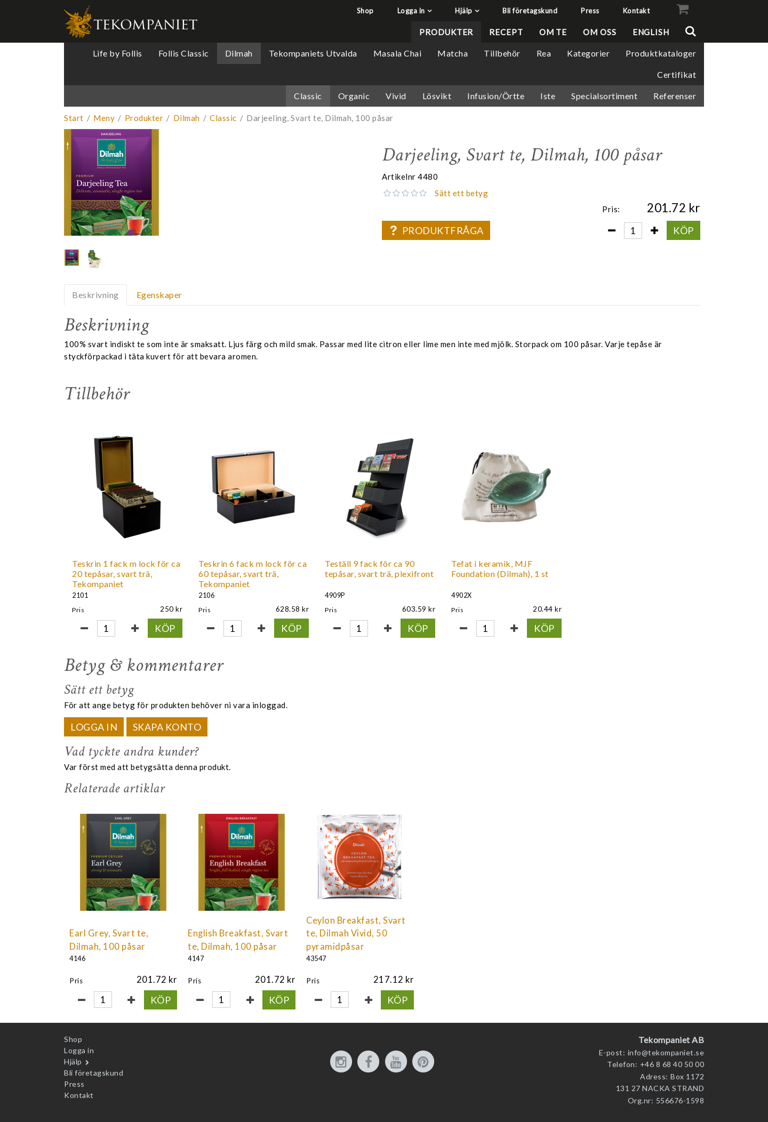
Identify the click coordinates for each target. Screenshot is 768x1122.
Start (74, 118)
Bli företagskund (529, 10)
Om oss (599, 32)
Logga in (411, 10)
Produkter (446, 32)
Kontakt (636, 10)
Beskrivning (95, 295)
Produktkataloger (661, 53)
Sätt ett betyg (461, 193)
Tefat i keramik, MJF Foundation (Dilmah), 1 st (500, 568)
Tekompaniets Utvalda (313, 53)
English (651, 32)
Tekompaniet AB (671, 1040)
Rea (544, 53)
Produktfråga (435, 230)
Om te (553, 32)
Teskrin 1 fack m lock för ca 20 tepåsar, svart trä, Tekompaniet (126, 573)
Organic (354, 96)
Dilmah (239, 53)
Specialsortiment (604, 96)
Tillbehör (502, 53)
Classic (308, 96)
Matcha (452, 53)
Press (590, 10)
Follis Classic (183, 53)
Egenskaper (159, 295)
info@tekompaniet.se (666, 1052)
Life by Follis (117, 53)
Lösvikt (437, 96)
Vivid (396, 96)
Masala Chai (397, 53)
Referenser (674, 96)
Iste (547, 96)
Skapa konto (167, 727)
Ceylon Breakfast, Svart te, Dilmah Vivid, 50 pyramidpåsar (356, 933)
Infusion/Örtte (495, 96)
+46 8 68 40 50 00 (672, 1064)
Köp (683, 230)
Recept (506, 32)
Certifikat (676, 74)
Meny (104, 118)
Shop (365, 10)
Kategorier (588, 53)
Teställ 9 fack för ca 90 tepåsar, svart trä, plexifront (379, 568)
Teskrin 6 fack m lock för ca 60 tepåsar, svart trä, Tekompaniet (252, 573)
